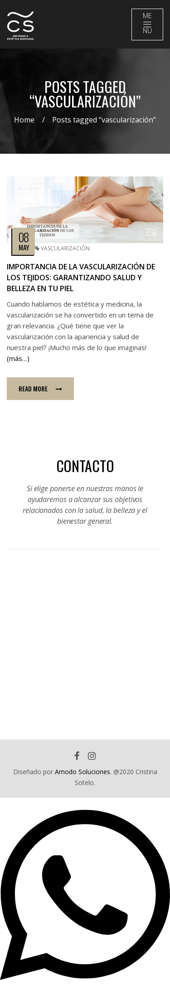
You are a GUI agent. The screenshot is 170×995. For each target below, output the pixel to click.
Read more (40, 388)
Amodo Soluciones (82, 771)
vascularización (65, 248)
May (24, 247)
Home (24, 120)
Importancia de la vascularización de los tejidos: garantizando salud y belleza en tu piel (81, 277)
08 (23, 237)
